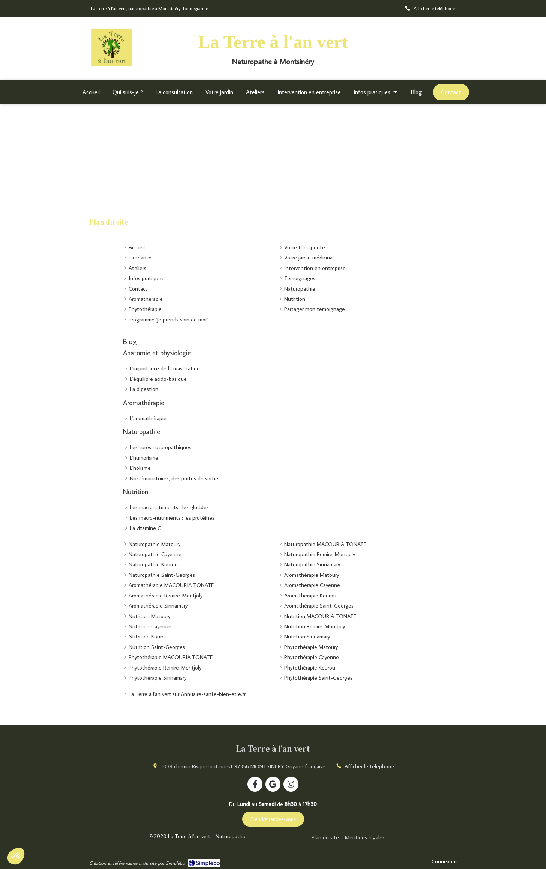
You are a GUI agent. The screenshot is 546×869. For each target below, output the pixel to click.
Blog (129, 341)
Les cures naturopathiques (160, 447)
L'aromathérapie (148, 418)
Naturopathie (141, 431)
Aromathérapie (143, 402)
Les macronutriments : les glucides (169, 507)
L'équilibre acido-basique (158, 378)
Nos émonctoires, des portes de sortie (174, 478)
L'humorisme (144, 457)
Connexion (444, 861)
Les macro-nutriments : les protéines (172, 517)
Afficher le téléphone (434, 8)
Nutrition (135, 491)
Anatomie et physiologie (157, 353)
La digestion (144, 388)
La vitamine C (145, 527)
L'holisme (140, 467)
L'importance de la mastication (165, 368)
